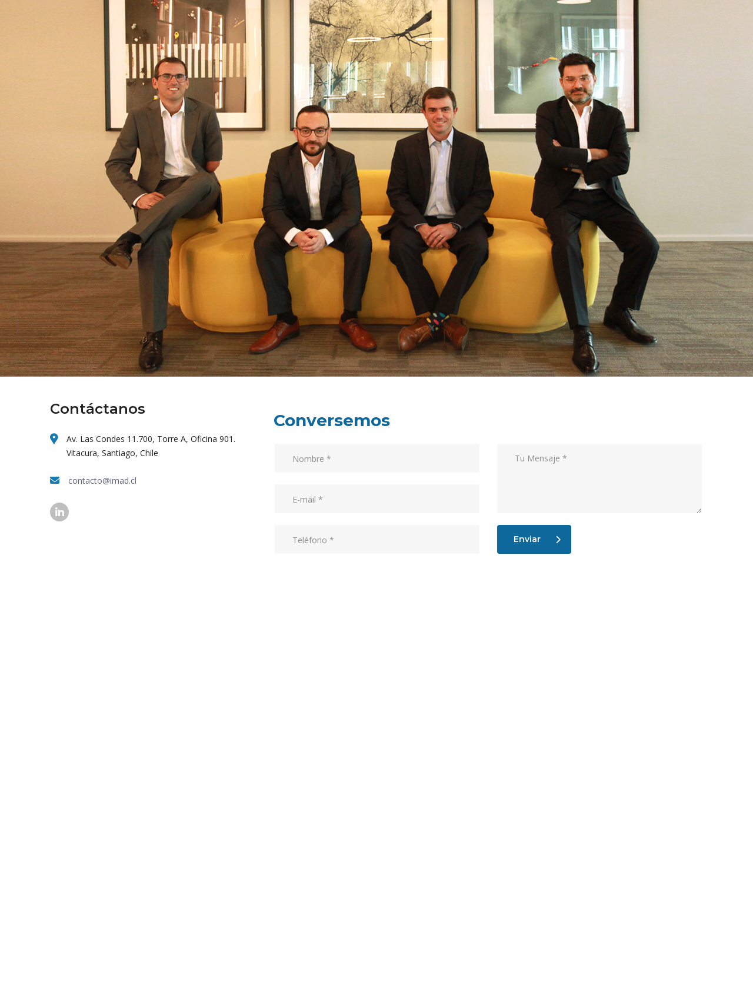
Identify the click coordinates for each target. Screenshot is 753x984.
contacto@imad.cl (102, 480)
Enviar (537, 539)
